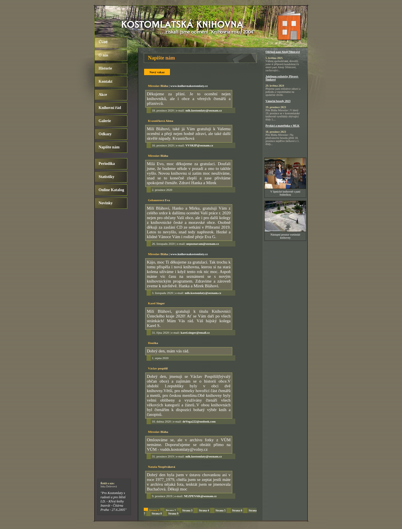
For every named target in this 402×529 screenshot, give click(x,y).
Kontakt (106, 81)
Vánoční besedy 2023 (277, 101)
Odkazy (105, 134)
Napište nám (109, 147)
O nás (103, 55)
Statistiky (106, 177)
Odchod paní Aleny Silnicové (282, 51)
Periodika (107, 164)
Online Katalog (111, 190)
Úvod (103, 42)
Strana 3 (187, 510)
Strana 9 (173, 513)
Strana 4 (204, 510)
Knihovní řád (110, 108)
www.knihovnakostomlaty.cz (189, 85)
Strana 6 (237, 510)
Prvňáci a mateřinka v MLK (282, 125)
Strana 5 (221, 510)
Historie (105, 68)
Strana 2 (171, 510)
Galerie (105, 121)
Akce (103, 94)
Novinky (106, 203)
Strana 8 (157, 513)
